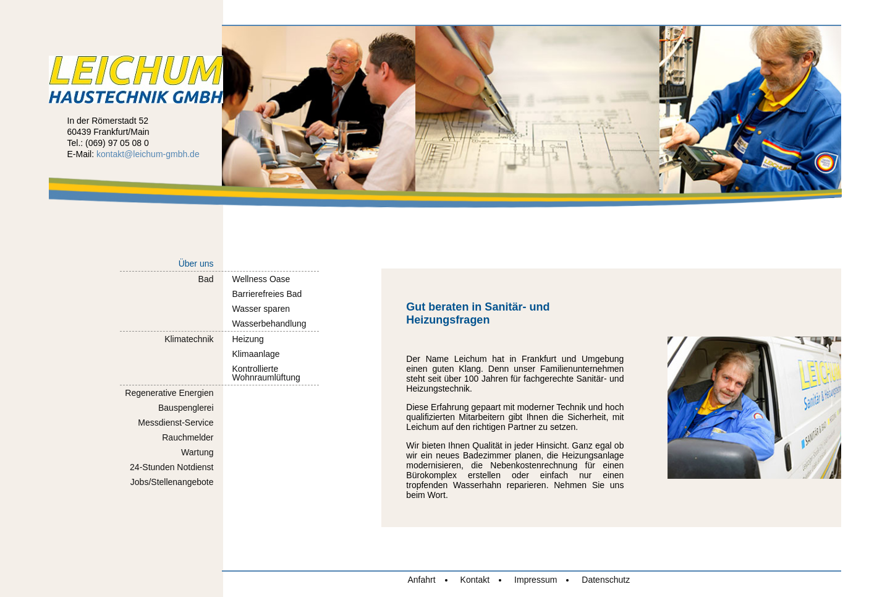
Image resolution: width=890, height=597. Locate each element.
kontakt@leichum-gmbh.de (148, 154)
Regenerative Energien (169, 393)
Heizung (248, 339)
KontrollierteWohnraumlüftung (266, 373)
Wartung (197, 452)
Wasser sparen (261, 309)
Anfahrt (421, 580)
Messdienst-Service (175, 422)
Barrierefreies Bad (267, 294)
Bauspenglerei (186, 408)
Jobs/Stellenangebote (172, 482)
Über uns (196, 263)
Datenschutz (606, 580)
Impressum (535, 580)
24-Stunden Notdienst (171, 467)
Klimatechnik (188, 339)
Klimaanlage (256, 354)
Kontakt (475, 580)
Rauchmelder (187, 437)
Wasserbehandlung (269, 324)
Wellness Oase (261, 279)
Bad (206, 279)
